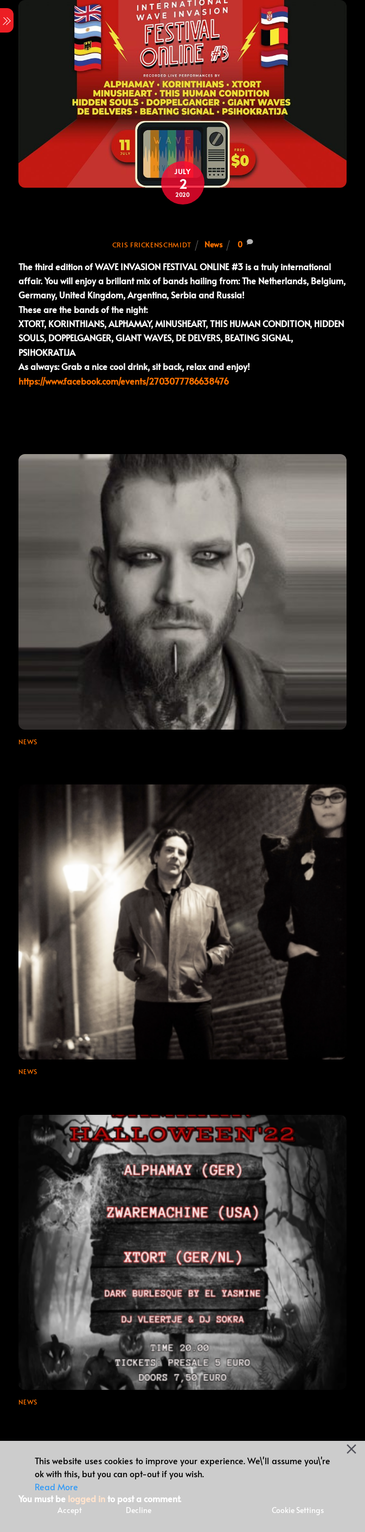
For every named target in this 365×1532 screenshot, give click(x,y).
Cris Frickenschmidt (151, 245)
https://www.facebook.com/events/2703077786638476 (123, 381)
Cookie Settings (298, 1510)
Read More (56, 1486)
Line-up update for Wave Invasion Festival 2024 (122, 757)
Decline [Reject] (138, 1510)
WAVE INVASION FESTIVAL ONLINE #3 (182, 222)
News (213, 244)
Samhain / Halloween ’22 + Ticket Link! (101, 1417)
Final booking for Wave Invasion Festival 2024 (118, 1087)
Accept (69, 1510)
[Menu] (7, 20)
